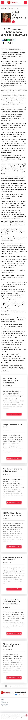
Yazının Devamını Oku (14, 414)
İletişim (2, 701)
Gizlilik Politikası (4, 704)
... (17, 686)
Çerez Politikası (4, 702)
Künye (2, 699)
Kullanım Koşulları (5, 705)
